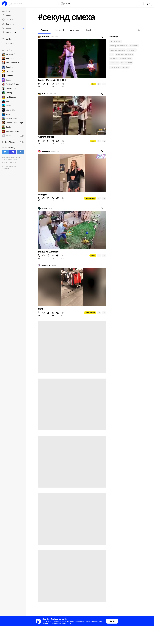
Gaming (93, 255)
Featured (7, 19)
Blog (3, 158)
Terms (18, 158)
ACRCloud (5, 168)
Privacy (4, 159)
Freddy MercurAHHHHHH (52, 80)
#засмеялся (134, 46)
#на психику (131, 50)
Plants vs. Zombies (48, 251)
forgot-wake (45, 151)
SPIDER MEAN (46, 137)
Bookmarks (8, 43)
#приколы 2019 (126, 63)
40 (104, 313)
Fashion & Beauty (90, 198)
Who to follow (9, 32)
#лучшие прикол (125, 59)
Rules (10, 159)
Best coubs (8, 24)
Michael (44, 208)
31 (104, 198)
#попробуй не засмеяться (118, 46)
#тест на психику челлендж (119, 67)
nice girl (42, 194)
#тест (111, 54)
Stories (13, 28)
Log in (148, 4)
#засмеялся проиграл (117, 50)
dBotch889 (45, 37)
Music (93, 84)
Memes (93, 141)
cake (40, 308)
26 (104, 141)
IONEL (43, 94)
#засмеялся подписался (124, 54)
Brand (13, 158)
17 (104, 84)
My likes (7, 39)
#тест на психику (115, 41)
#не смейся (114, 59)
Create (65, 3)
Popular (7, 15)
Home (6, 11)
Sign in (112, 621)
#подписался (114, 63)
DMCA (15, 159)
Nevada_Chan (46, 265)
